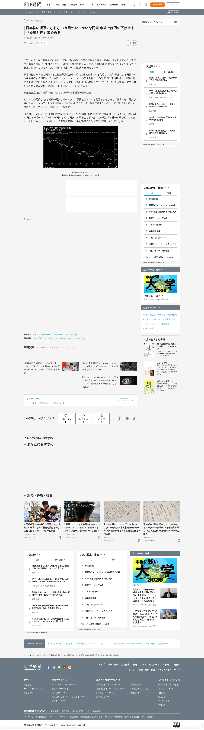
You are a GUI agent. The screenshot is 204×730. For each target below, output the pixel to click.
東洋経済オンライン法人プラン (109, 685)
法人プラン (162, 697)
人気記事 (73, 5)
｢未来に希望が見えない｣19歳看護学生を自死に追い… (162, 132)
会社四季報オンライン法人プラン (110, 689)
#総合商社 (77, 338)
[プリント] (134, 43)
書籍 (123, 5)
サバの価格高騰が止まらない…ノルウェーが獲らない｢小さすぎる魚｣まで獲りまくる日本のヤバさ (100, 366)
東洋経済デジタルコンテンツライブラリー (69, 697)
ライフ (73, 12)
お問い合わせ (147, 717)
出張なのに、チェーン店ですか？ (163, 244)
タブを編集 (174, 12)
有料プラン (162, 693)
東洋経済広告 (135, 685)
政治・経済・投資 (43, 12)
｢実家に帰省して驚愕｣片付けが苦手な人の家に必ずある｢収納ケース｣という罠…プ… (50, 567)
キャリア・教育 (61, 12)
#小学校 (161, 315)
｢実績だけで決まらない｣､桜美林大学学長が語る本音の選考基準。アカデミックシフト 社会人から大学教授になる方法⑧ (145, 595)
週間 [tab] (169, 193)
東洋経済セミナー (103, 697)
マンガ (90, 5)
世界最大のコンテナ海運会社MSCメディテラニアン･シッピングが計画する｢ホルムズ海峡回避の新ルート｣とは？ (82, 527)
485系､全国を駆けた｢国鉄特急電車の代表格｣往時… (162, 118)
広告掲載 (97, 711)
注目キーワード (150, 308)
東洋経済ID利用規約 (113, 717)
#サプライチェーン (151, 324)
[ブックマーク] (128, 43)
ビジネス (29, 12)
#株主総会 (165, 324)
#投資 (55, 334)
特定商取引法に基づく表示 (91, 717)
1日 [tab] (152, 193)
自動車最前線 (154, 231)
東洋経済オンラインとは (152, 22)
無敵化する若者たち (165, 381)
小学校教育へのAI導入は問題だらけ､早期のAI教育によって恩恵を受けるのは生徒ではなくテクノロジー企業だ (42, 527)
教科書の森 (135, 693)
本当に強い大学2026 (157, 238)
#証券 (36, 338)
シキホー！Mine (58, 701)
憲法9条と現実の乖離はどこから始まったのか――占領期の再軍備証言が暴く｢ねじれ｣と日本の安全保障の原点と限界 (161, 529)
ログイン (173, 5)
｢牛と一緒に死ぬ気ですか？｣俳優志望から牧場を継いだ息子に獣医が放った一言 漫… (50, 580)
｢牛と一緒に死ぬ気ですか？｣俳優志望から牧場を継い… (163, 92)
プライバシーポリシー (58, 717)
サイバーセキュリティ (33, 689)
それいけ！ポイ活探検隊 (159, 251)
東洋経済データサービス (106, 693)
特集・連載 (61, 5)
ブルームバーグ (30, 43)
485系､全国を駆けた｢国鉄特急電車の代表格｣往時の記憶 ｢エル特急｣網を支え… (50, 607)
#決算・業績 (170, 319)
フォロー (44, 43)
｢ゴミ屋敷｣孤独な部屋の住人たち (163, 212)
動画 (82, 5)
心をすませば (162, 363)
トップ (50, 5)
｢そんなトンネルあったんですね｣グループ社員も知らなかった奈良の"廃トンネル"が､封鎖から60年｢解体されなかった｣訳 (100, 382)
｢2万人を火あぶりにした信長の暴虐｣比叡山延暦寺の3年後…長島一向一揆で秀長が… (51, 593)
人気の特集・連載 (153, 188)
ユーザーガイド (164, 701)
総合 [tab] (152, 72)
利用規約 (161, 705)
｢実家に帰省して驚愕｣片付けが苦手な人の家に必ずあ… (163, 79)
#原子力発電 (69, 334)
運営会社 (54, 711)
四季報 (113, 5)
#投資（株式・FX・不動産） (56, 338)
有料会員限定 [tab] (169, 72)
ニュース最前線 (155, 225)
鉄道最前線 (153, 199)
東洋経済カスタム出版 (139, 689)
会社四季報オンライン (61, 689)
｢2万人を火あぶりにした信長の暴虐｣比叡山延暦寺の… (162, 105)
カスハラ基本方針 (131, 717)
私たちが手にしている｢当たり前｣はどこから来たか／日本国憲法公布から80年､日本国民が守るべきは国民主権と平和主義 (122, 529)
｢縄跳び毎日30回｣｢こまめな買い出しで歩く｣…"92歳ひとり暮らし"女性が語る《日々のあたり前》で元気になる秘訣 (42, 368)
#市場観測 (43, 334)
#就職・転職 (148, 328)
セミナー (101, 5)
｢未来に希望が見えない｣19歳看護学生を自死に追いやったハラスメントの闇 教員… (50, 620)
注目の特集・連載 (151, 270)
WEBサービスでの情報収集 (35, 717)
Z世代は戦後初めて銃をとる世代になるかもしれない (167, 346)
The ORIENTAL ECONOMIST (64, 685)
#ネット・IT (159, 319)
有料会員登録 (157, 5)
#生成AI (153, 315)
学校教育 (27, 685)
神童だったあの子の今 (158, 218)
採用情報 (65, 711)
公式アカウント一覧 (81, 711)
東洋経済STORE (59, 693)
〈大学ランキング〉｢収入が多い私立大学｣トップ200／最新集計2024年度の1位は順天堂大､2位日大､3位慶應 (145, 617)
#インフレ (147, 319)
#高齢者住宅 (172, 315)
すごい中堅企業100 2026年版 (161, 257)
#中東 (145, 315)
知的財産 (74, 717)
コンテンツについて (166, 689)
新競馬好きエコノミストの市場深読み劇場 (163, 205)
